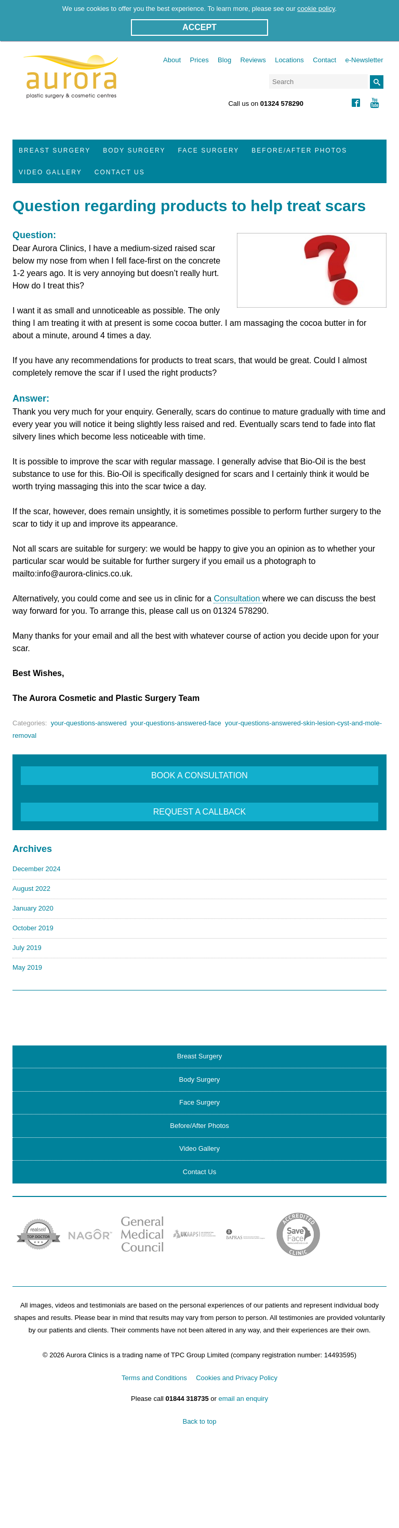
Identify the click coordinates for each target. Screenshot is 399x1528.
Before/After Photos (299, 150)
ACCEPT (199, 27)
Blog (224, 60)
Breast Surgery (54, 150)
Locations (289, 60)
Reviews (253, 60)
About (172, 60)
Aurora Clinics (70, 83)
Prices (199, 60)
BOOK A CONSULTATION (199, 775)
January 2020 (33, 908)
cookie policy (316, 8)
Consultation (238, 598)
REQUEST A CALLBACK (199, 811)
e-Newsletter (364, 60)
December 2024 (36, 869)
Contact (324, 60)
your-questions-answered (89, 723)
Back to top (199, 1421)
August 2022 (31, 888)
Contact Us (120, 172)
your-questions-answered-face (175, 723)
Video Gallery (50, 172)
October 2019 (33, 928)
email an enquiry (243, 1398)
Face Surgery (209, 150)
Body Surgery (134, 150)
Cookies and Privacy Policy (236, 1378)
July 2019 (27, 948)
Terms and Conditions (154, 1378)
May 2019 (27, 967)
